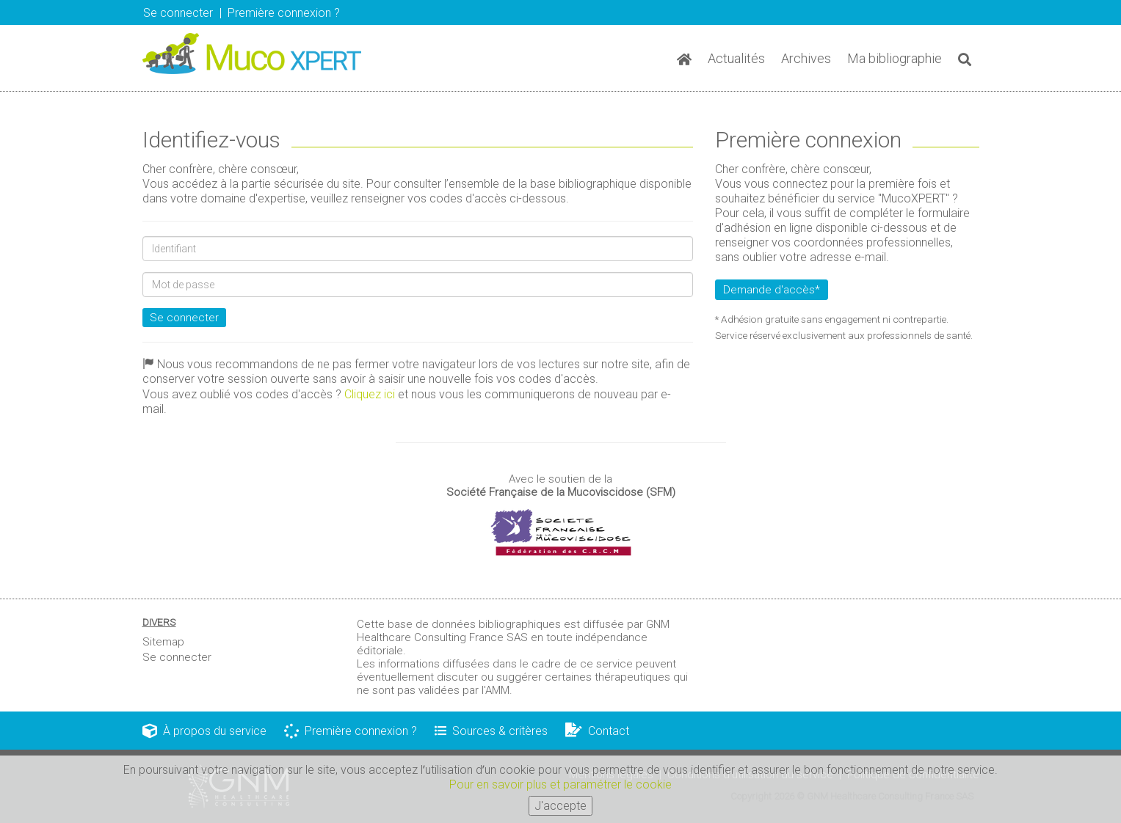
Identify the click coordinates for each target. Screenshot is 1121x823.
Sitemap (163, 641)
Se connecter (178, 13)
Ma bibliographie (894, 58)
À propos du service (204, 731)
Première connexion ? (350, 731)
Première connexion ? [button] (284, 13)
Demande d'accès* (771, 289)
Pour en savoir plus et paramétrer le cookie (560, 784)
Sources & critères (491, 731)
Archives (806, 58)
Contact (597, 731)
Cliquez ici (369, 394)
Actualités (736, 58)
